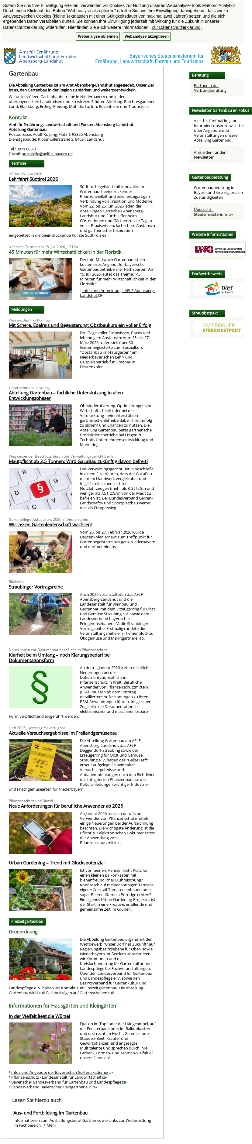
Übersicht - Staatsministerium (213, 212)
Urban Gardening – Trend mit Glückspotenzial (57, 863)
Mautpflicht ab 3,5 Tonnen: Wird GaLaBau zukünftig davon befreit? (78, 461)
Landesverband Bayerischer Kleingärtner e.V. (54, 1087)
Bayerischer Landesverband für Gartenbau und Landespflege (68, 1082)
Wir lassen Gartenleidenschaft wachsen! (50, 524)
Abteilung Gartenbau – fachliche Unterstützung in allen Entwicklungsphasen (66, 395)
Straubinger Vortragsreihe (36, 587)
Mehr (51, 1125)
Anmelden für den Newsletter (210, 154)
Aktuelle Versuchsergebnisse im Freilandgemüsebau (63, 733)
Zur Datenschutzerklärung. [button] (177, 27)
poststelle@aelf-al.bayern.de (47, 153)
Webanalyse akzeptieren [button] (147, 36)
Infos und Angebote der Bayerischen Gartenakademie (62, 1072)
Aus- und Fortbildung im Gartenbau (50, 1113)
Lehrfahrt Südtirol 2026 (33, 179)
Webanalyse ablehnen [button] (98, 36)
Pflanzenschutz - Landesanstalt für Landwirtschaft (59, 1077)
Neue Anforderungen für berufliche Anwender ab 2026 (66, 806)
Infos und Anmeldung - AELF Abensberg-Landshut (117, 293)
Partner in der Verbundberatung (210, 88)
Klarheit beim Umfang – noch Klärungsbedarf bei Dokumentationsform (60, 657)
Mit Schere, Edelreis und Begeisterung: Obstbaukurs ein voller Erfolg (80, 325)
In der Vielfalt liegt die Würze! (39, 1016)
